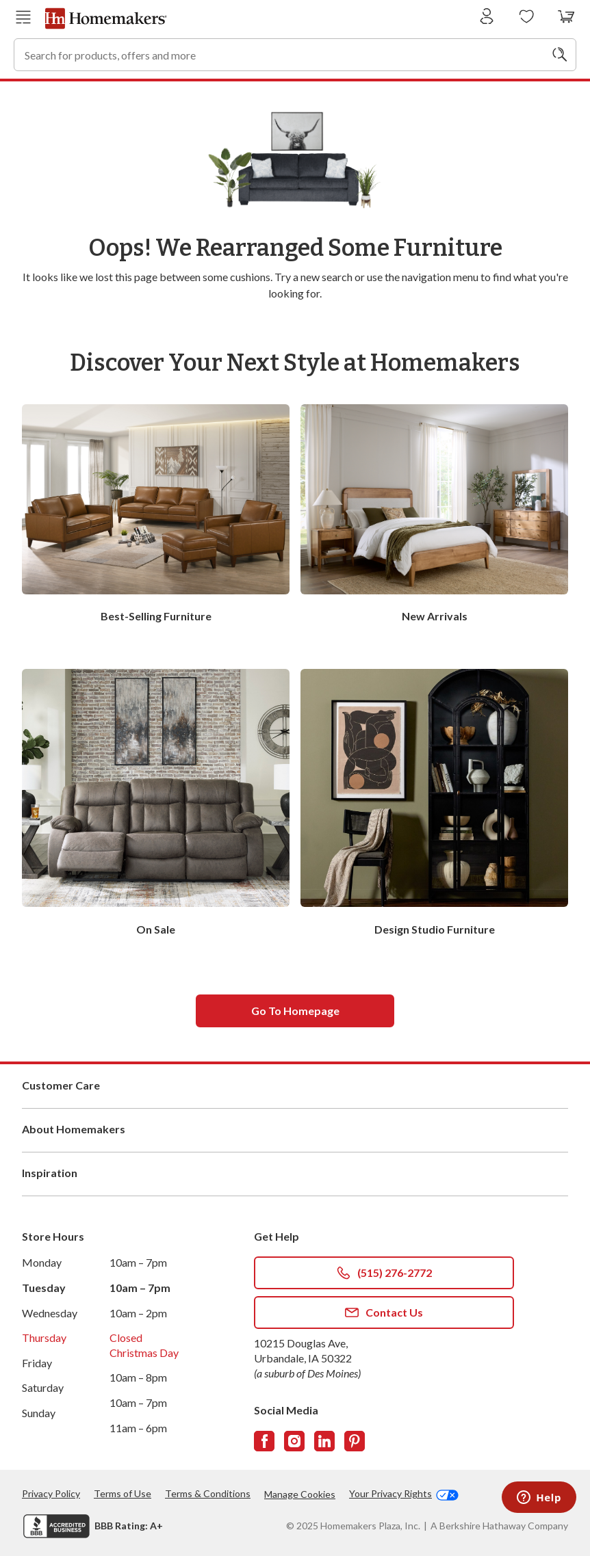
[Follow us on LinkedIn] (324, 1441)
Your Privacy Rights (404, 1494)
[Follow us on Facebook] (264, 1441)
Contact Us (384, 1312)
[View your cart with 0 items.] (566, 17)
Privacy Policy (51, 1493)
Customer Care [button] (295, 1086)
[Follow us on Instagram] (294, 1441)
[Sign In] (487, 17)
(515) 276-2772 (384, 1273)
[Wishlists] (526, 17)
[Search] (559, 54)
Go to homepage (295, 1010)
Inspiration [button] (295, 1173)
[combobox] (295, 54)
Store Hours (53, 1236)
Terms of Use (122, 1493)
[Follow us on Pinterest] (354, 1441)
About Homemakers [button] (295, 1130)
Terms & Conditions (208, 1493)
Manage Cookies (299, 1494)
